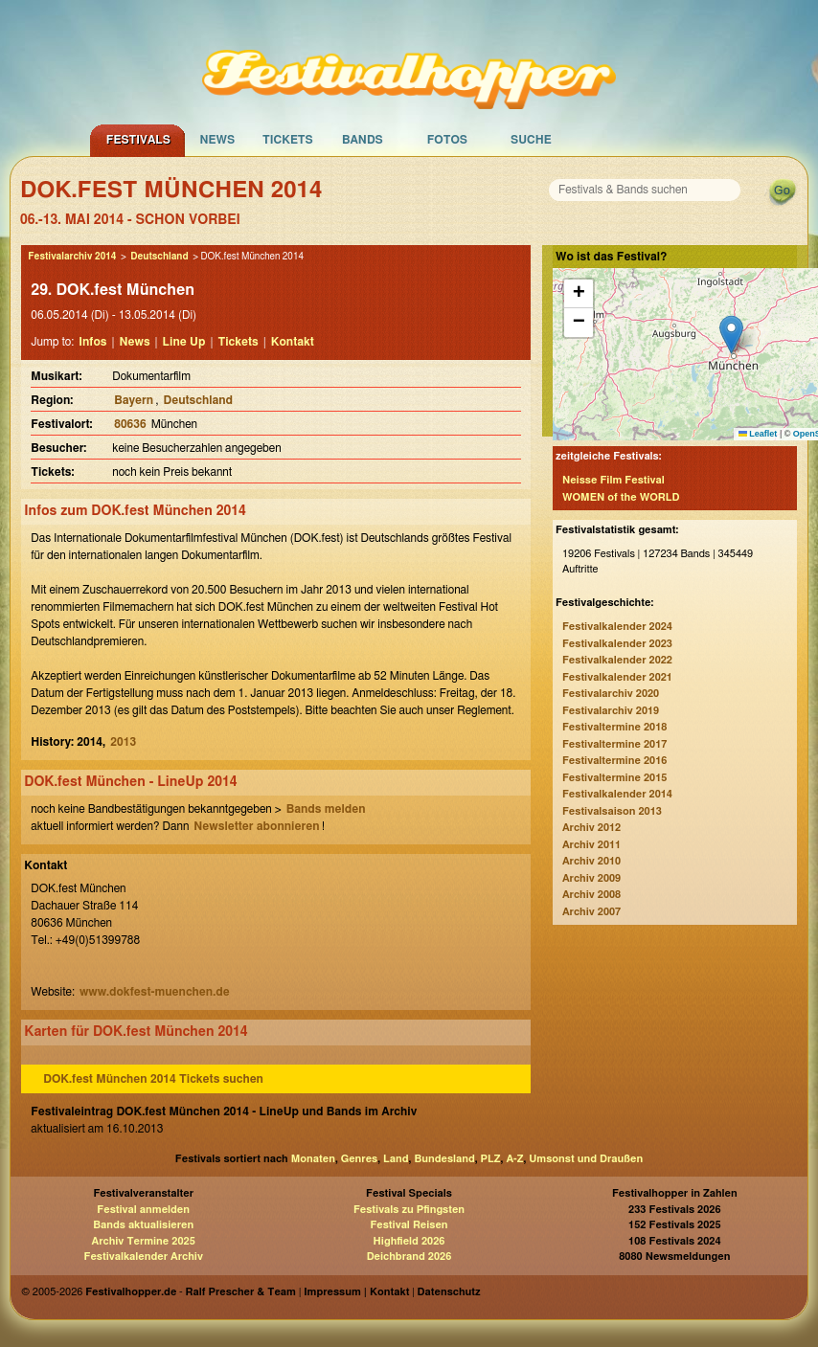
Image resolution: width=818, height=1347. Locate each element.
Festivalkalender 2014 (617, 794)
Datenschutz (449, 1292)
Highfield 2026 (409, 1241)
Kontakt (292, 342)
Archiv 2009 (591, 878)
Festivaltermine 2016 (614, 760)
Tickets (287, 140)
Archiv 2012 (591, 827)
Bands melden (326, 809)
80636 (130, 424)
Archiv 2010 (591, 861)
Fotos (447, 140)
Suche (531, 140)
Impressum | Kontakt (356, 1292)
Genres (359, 1159)
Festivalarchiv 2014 (72, 256)
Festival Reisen (408, 1225)
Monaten (313, 1159)
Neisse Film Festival (613, 480)
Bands (362, 140)
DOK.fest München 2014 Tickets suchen (153, 1079)
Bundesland (444, 1159)
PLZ (491, 1159)
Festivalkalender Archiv (142, 1256)
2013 (123, 742)
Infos (92, 342)
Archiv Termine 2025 (143, 1241)
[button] (731, 334)
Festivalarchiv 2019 (610, 711)
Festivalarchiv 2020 (610, 693)
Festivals (138, 140)
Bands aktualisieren (143, 1225)
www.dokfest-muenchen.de (155, 992)
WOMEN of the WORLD (621, 497)
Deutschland (159, 256)
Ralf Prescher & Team (241, 1292)
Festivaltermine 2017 (614, 744)
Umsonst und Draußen (586, 1159)
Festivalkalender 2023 (617, 644)
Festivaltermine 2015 (614, 778)
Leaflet (758, 433)
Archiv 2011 (591, 845)
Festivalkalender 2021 (617, 677)
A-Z (514, 1159)
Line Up (184, 342)
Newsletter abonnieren (256, 826)
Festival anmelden (143, 1209)
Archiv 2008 (591, 894)
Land (396, 1159)
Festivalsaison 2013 (612, 811)
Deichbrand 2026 (409, 1256)
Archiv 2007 (591, 912)
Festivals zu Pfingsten (409, 1209)
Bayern (133, 400)
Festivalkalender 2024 (617, 626)
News (218, 140)
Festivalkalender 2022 (617, 660)
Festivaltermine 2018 (614, 727)
